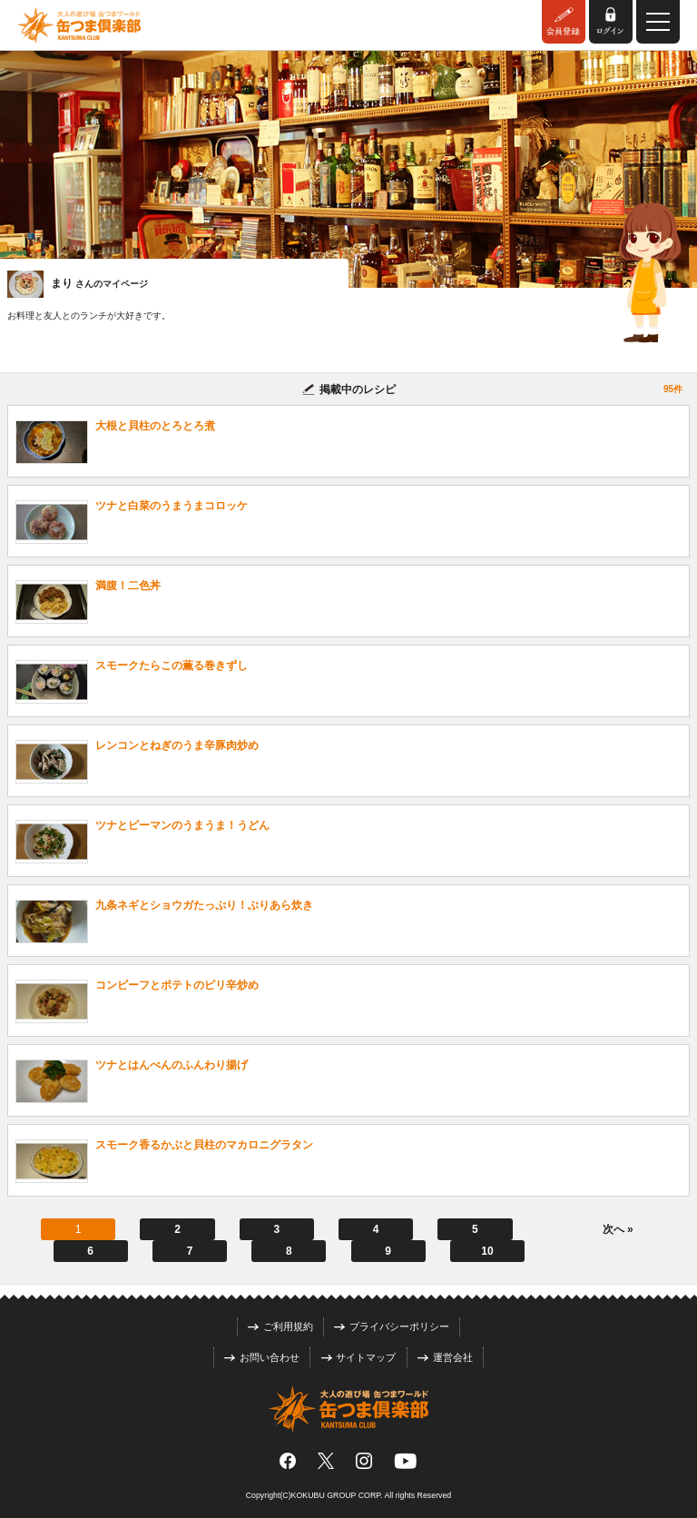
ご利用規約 (280, 1326)
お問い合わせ (261, 1357)
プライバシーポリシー (391, 1326)
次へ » (618, 1229)
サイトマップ (359, 1357)
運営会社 (445, 1357)
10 (487, 1251)
